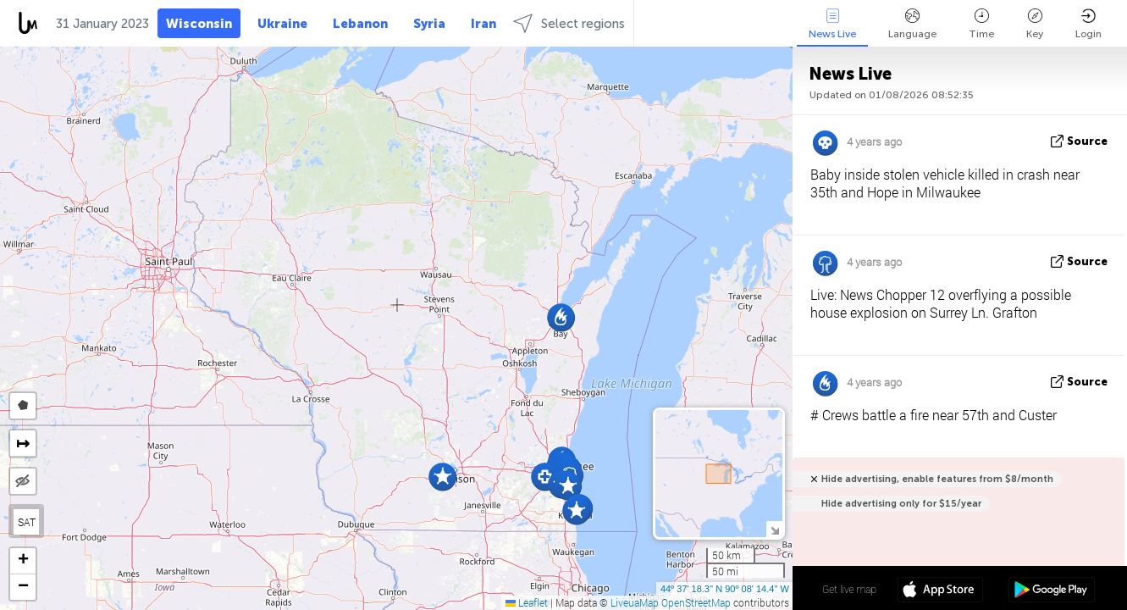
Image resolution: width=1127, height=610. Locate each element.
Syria (429, 23)
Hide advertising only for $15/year (901, 503)
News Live (832, 24)
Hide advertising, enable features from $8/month (937, 479)
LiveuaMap (634, 602)
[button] (560, 317)
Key (1034, 24)
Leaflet (526, 602)
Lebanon (360, 23)
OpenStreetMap (696, 602)
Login (1088, 24)
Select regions (569, 23)
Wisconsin (199, 23)
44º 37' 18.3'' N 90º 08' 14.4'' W (724, 589)
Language (912, 24)
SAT (27, 522)
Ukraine (282, 23)
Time (981, 24)
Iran (483, 23)
